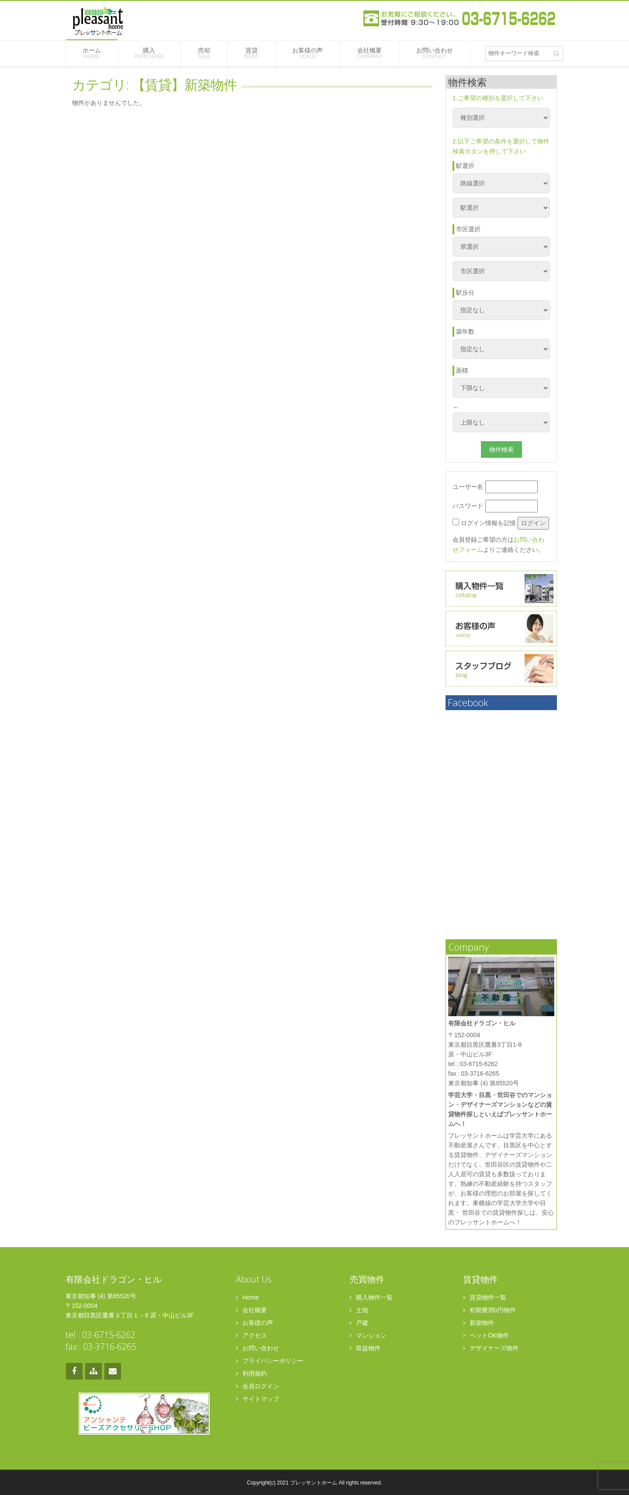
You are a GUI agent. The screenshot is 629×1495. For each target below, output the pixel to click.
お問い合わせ (434, 53)
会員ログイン (257, 1386)
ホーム (92, 53)
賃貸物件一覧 (484, 1297)
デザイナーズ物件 (490, 1348)
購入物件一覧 (371, 1297)
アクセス (251, 1335)
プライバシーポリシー (270, 1360)
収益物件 (364, 1348)
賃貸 (251, 53)
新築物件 (478, 1322)
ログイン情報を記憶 (484, 522)
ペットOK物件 (486, 1335)
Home (247, 1297)
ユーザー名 (495, 487)
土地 (358, 1310)
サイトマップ (257, 1398)
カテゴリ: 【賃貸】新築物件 (154, 84)
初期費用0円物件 (489, 1310)
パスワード (495, 506)
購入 (149, 53)
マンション (368, 1335)
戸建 (358, 1322)
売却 (204, 53)
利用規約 (251, 1373)
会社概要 (369, 53)
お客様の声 (307, 53)
